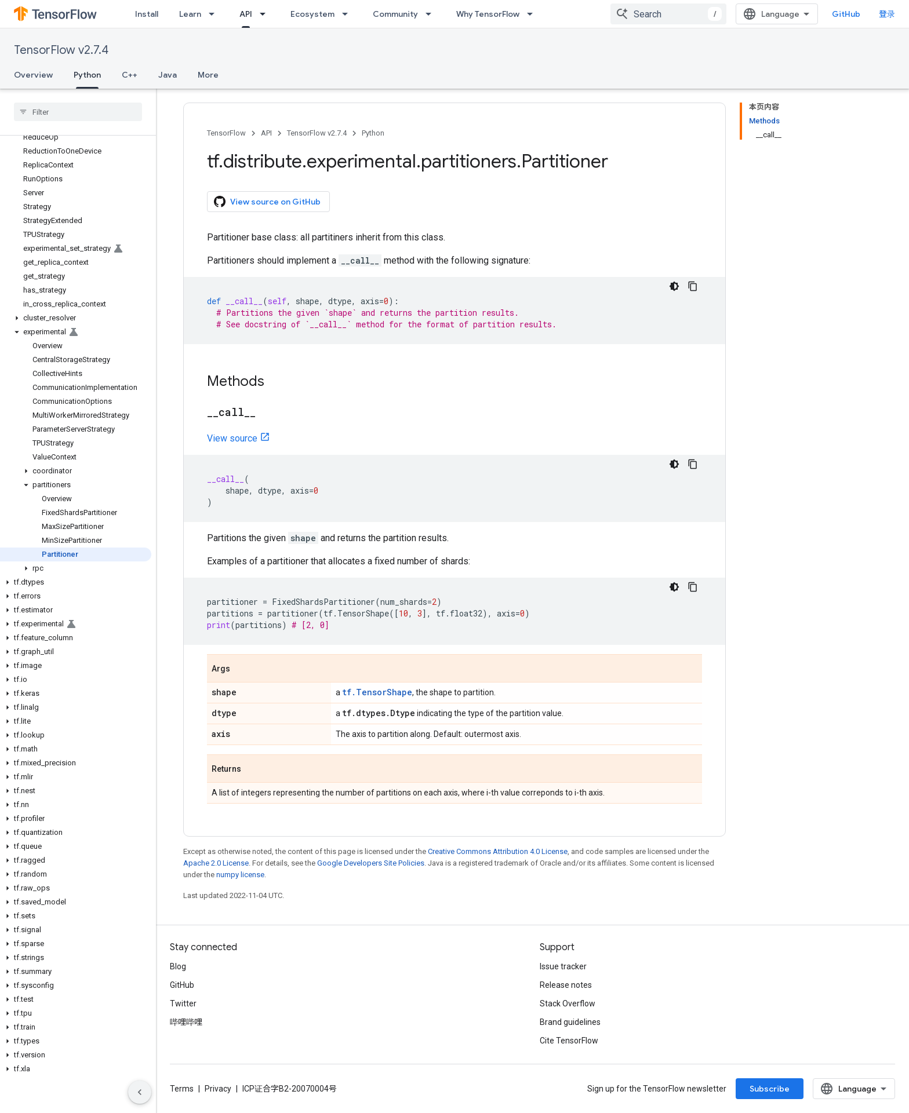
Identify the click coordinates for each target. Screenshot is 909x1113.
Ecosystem (312, 14)
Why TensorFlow (487, 14)
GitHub (846, 14)
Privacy (218, 1088)
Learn (190, 14)
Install (146, 14)
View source (232, 438)
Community (395, 14)
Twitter (183, 1003)
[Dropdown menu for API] (266, 14)
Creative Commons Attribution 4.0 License (498, 851)
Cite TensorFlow (569, 1040)
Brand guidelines (570, 1022)
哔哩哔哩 (186, 1022)
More (208, 75)
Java (167, 75)
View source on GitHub (267, 201)
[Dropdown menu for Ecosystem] (348, 14)
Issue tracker (563, 966)
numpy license (240, 874)
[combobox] (668, 13)
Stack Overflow (567, 1003)
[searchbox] (78, 112)
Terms (182, 1088)
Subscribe (770, 1088)
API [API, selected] (245, 14)
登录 (887, 14)
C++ (129, 75)
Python (373, 133)
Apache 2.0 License (216, 863)
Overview (33, 75)
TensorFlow (226, 133)
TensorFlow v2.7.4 (61, 50)
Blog (178, 966)
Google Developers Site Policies (370, 863)
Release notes (566, 985)
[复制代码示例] (692, 286)
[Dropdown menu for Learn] (215, 14)
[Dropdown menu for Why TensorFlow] (533, 14)
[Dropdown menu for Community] (432, 14)
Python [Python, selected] (87, 75)
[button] (75, 318)
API (266, 133)
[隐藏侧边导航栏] (139, 1092)
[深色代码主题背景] (674, 286)
